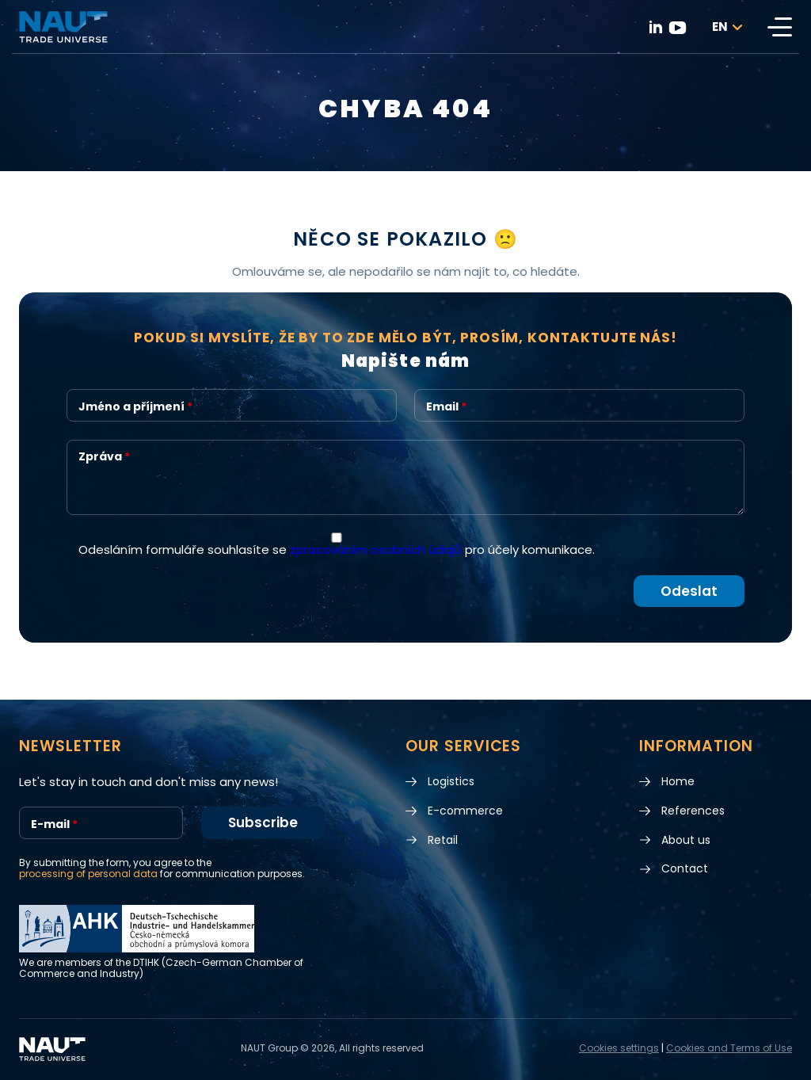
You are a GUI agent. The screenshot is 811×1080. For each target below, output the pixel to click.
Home (678, 781)
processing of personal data (88, 874)
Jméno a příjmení (135, 406)
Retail (443, 840)
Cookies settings (619, 1048)
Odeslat (689, 591)
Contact (684, 869)
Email (446, 406)
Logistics (451, 781)
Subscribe (263, 823)
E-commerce (465, 811)
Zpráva (104, 456)
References (693, 811)
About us (685, 840)
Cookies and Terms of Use (729, 1048)
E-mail (54, 824)
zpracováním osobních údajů (376, 549)
